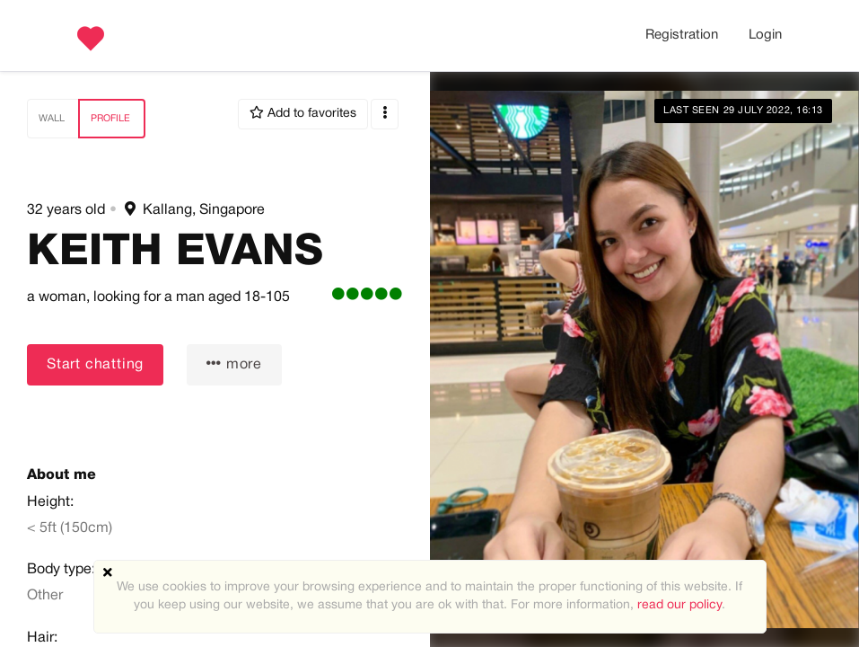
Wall (52, 118)
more (234, 363)
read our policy (679, 605)
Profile (110, 118)
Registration (681, 35)
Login (765, 35)
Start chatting (95, 365)
